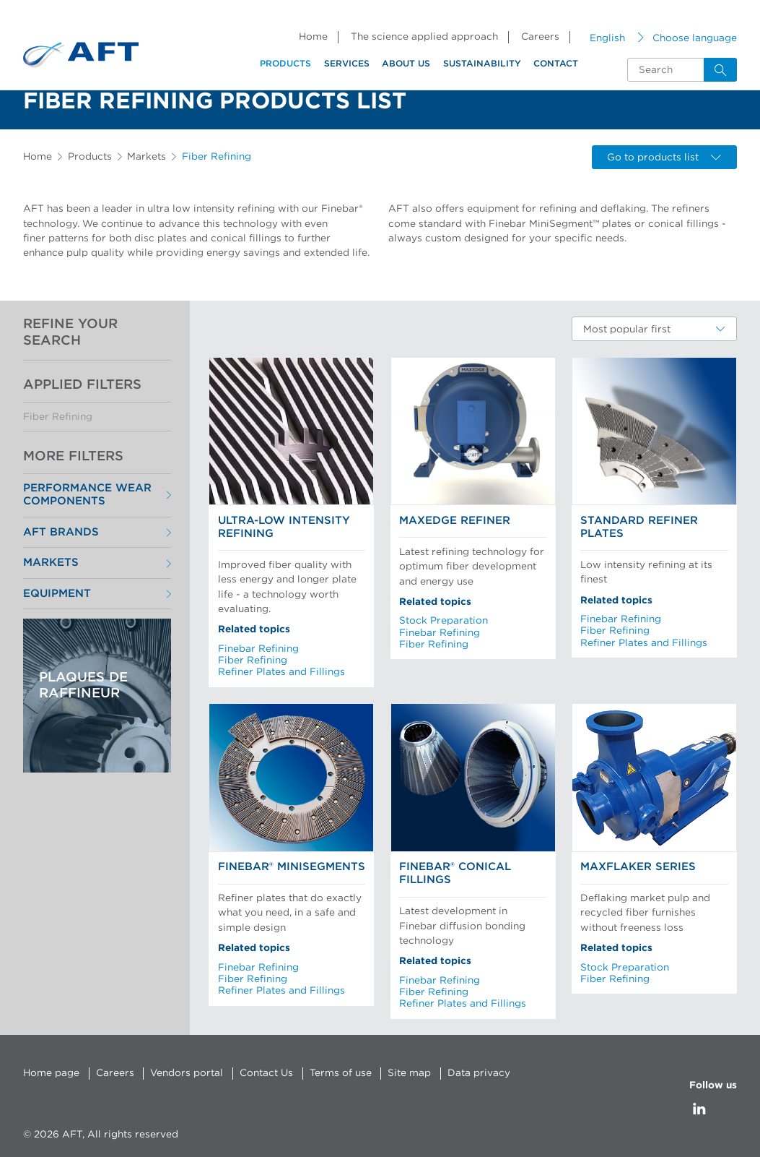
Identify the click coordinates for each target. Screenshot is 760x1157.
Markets (146, 157)
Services (347, 63)
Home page (51, 1073)
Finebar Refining (258, 649)
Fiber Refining (57, 417)
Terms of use (341, 1073)
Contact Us (266, 1073)
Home (313, 37)
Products (285, 63)
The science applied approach (424, 37)
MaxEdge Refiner (454, 520)
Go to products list (664, 157)
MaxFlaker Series (638, 866)
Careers (540, 37)
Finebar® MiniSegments (291, 866)
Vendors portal (186, 1073)
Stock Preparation (443, 621)
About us (406, 63)
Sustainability (482, 63)
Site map (409, 1073)
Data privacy (478, 1073)
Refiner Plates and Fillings (281, 672)
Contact (555, 63)
